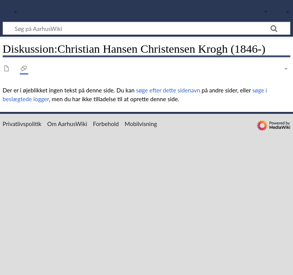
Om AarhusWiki (67, 123)
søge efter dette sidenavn (168, 90)
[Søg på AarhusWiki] (146, 28)
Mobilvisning (141, 123)
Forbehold (106, 123)
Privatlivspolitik (22, 123)
